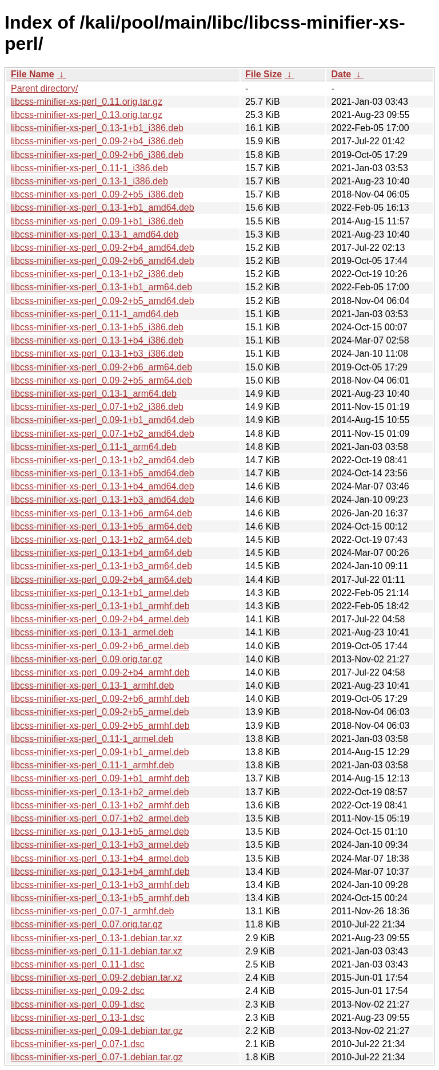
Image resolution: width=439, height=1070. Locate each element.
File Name (32, 74)
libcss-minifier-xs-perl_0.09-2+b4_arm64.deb (101, 580)
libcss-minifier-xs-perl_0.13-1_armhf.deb (92, 685)
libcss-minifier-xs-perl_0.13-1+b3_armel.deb (100, 845)
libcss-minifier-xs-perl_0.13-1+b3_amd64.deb (102, 499)
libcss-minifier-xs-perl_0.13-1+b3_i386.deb (97, 353)
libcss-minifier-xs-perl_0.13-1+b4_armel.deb (100, 858)
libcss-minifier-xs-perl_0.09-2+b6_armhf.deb (100, 699)
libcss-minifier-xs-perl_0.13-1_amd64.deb (94, 234)
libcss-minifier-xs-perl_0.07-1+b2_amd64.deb (102, 434)
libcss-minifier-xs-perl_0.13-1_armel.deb (92, 632)
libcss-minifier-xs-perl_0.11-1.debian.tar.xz (96, 951)
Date (341, 74)
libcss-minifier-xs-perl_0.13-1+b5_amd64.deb (102, 473)
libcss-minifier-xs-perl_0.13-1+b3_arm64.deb (101, 566)
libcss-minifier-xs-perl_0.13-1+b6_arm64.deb (101, 513)
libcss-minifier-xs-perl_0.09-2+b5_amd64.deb (102, 301)
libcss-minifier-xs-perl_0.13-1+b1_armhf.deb (100, 606)
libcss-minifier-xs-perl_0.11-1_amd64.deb (94, 314)
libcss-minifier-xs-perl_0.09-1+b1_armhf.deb (100, 778)
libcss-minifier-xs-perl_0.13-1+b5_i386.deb (97, 327)
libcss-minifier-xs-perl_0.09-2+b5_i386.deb (97, 194)
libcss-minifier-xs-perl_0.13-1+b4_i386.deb (97, 340)
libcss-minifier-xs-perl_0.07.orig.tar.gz (86, 924)
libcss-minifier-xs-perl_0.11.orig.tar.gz (86, 101)
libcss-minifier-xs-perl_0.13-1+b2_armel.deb (100, 792)
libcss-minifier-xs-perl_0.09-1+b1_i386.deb (97, 221)
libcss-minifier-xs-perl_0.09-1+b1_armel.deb (100, 752)
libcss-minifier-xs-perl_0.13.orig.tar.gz (86, 115)
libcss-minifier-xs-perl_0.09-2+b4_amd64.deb (102, 247)
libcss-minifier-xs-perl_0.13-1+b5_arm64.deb (101, 526)
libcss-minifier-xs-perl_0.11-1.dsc (78, 964)
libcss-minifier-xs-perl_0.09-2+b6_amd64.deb (102, 261)
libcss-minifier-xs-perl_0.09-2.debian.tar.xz (96, 977)
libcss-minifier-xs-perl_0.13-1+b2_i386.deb (97, 274)
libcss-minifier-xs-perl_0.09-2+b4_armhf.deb (100, 672)
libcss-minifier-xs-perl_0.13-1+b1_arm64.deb (101, 287)
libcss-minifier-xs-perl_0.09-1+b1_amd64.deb (102, 420)
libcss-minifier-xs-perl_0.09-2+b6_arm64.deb (101, 367)
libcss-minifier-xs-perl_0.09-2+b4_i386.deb (97, 141)
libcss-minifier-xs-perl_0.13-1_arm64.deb (94, 393)
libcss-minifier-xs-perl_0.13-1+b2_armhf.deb (100, 805)
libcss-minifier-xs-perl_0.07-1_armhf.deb (92, 911)
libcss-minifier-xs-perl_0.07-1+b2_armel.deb (100, 818)
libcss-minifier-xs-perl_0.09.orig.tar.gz (86, 659)
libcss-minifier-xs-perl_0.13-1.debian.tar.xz (96, 938)
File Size (263, 74)
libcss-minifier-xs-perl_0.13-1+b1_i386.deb (97, 128)
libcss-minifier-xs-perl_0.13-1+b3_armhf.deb (100, 885)
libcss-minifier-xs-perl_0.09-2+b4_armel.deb (100, 619)
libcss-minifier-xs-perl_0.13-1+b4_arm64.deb (101, 553)
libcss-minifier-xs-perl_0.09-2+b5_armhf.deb (100, 726)
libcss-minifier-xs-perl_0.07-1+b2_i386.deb (97, 407)
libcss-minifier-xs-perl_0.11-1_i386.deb (89, 168)
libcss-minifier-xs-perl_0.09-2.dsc (78, 991)
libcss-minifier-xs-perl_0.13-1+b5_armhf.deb (100, 898)
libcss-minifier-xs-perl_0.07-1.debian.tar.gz (97, 1057)
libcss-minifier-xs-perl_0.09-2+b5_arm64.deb (101, 380)
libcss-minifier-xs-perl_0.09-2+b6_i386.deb (97, 155)
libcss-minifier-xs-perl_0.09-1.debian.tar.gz (97, 1031)
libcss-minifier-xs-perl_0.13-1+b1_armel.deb (100, 593)
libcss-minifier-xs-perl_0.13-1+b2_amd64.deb (102, 460)
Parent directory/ (44, 88)
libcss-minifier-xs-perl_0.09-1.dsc (78, 1004)
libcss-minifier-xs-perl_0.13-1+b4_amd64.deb (102, 486)
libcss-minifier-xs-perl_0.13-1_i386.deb (89, 181)
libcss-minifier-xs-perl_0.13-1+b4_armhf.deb (100, 871)
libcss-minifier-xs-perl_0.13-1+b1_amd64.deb (102, 207)
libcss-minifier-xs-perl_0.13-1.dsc (78, 1017)
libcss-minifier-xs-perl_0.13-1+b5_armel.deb (100, 831)
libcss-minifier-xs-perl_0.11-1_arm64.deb (94, 447)
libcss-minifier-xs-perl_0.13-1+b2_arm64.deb (101, 539)
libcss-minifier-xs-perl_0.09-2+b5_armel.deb (100, 712)
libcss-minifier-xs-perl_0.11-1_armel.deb (92, 739)
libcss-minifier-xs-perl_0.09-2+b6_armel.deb (100, 646)
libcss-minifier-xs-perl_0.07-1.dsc (78, 1044)
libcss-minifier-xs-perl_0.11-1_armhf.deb (92, 765)
